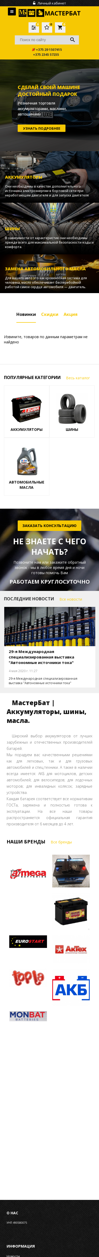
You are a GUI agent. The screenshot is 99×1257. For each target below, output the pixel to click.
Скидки (49, 314)
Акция (71, 314)
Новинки (26, 314)
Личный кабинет (49, 3)
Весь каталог (78, 377)
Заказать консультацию (49, 525)
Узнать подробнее (41, 128)
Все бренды (61, 841)
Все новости (70, 599)
